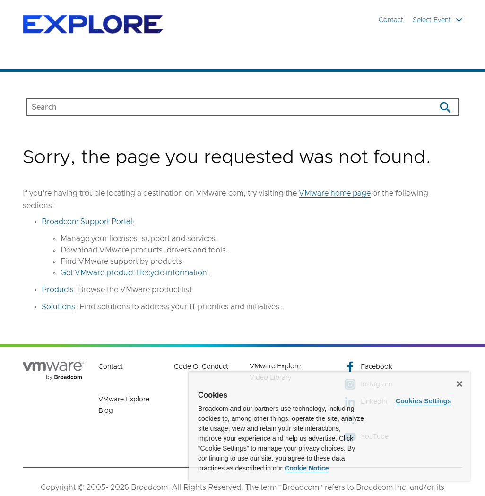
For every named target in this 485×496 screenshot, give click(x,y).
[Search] (445, 107)
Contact (391, 20)
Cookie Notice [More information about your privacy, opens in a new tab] (307, 468)
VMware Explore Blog (123, 405)
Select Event (437, 20)
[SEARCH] (221, 107)
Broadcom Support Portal (87, 222)
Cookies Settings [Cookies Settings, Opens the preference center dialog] (423, 401)
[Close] (459, 384)
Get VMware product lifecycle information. (135, 273)
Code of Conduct (201, 367)
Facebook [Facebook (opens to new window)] (368, 367)
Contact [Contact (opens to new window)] (110, 367)
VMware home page (335, 193)
